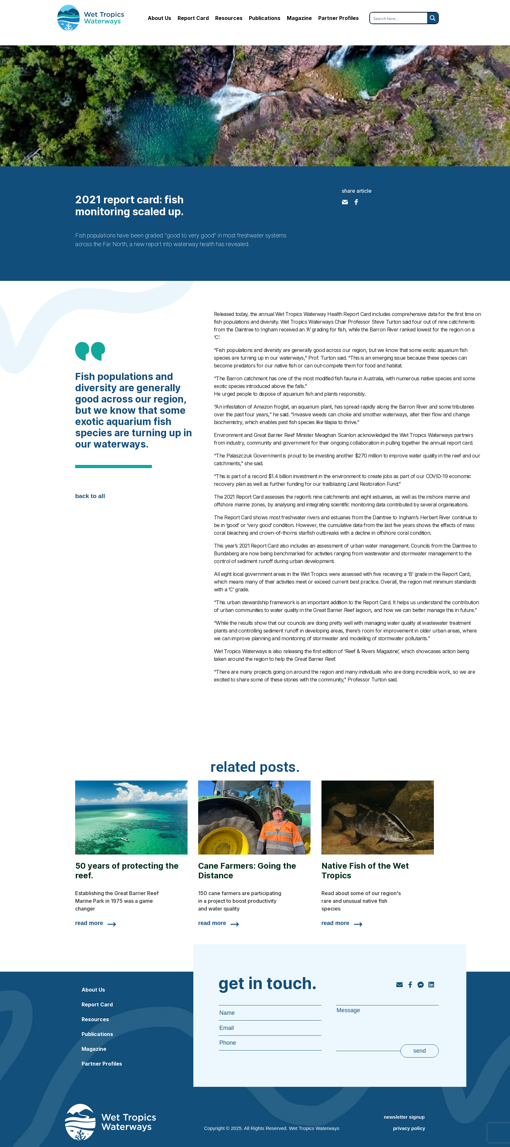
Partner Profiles (338, 18)
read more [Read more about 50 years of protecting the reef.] (89, 923)
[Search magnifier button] (432, 18)
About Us (159, 18)
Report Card (193, 18)
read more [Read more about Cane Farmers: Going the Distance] (212, 923)
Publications (264, 18)
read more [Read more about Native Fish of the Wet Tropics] (335, 923)
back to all (90, 496)
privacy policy (409, 1128)
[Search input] (399, 18)
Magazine (299, 18)
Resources (228, 18)
